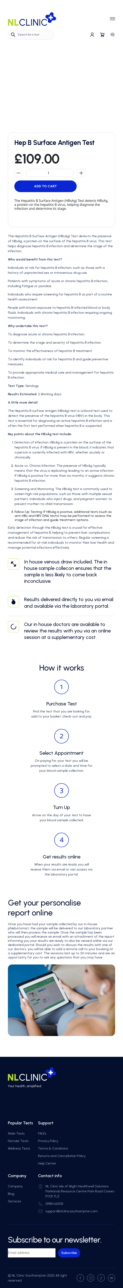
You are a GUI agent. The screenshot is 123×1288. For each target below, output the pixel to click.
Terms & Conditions (53, 1148)
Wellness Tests (19, 1148)
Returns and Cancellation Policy (62, 1156)
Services (14, 1201)
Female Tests (18, 1141)
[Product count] (50, 173)
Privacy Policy (48, 1141)
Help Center (47, 1163)
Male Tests (16, 1133)
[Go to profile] (92, 34)
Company (15, 1186)
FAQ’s (42, 1133)
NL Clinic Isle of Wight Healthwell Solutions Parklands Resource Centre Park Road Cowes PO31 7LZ (80, 1191)
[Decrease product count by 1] (18, 173)
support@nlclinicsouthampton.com (72, 1211)
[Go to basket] (102, 34)
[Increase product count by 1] (81, 173)
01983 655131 (54, 1204)
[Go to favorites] (112, 34)
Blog (11, 1194)
